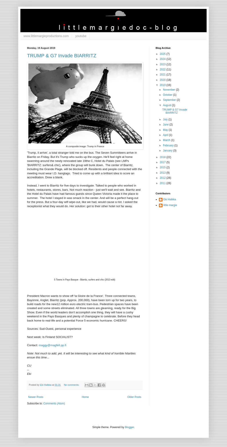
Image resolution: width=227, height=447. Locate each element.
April (166, 135)
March (167, 140)
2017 (163, 162)
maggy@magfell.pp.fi (52, 345)
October (168, 94)
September (170, 99)
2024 (163, 59)
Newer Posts (35, 397)
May (166, 129)
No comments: (72, 384)
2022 (163, 69)
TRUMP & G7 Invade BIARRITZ (61, 55)
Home (85, 397)
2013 (163, 172)
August (167, 105)
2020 (163, 79)
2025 (163, 54)
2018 (163, 157)
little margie (170, 205)
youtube (80, 36)
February (168, 145)
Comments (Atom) (54, 403)
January (168, 150)
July (165, 119)
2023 (163, 64)
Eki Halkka (169, 199)
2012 (163, 177)
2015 (163, 167)
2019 (163, 85)
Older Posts (134, 397)
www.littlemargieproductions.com (46, 36)
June (166, 124)
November (169, 89)
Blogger (129, 427)
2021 (163, 74)
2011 (163, 183)
